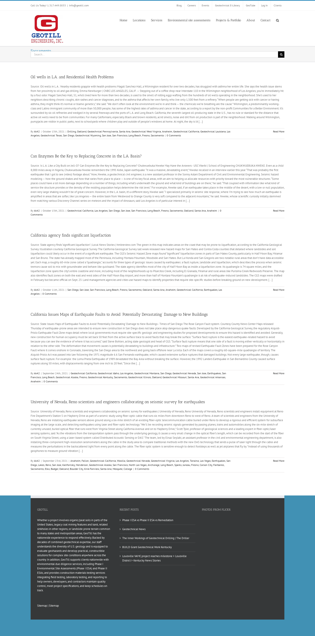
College (128, 468)
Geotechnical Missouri (175, 377)
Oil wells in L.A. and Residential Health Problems (72, 77)
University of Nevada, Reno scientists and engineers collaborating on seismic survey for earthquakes (118, 401)
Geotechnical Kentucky (100, 377)
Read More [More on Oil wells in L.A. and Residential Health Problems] (278, 131)
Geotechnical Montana (146, 373)
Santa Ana (124, 131)
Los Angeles (101, 210)
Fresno (146, 135)
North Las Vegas (138, 465)
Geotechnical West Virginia (146, 131)
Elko (47, 468)
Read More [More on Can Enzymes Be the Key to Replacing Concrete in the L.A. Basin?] (278, 210)
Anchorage (153, 465)
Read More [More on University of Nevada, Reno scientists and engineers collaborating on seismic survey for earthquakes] (278, 460)
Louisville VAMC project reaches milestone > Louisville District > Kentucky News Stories (154, 558)
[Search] (281, 54)
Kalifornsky (68, 465)
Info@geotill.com (79, 5)
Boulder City (76, 468)
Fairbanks (218, 465)
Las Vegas (205, 460)
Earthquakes (210, 289)
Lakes (41, 465)
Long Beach (134, 135)
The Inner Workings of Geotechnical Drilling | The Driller (155, 538)
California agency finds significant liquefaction (71, 235)
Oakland (81, 131)
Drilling (71, 131)
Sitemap (42, 605)
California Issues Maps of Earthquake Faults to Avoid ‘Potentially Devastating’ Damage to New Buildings (119, 314)
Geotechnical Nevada (184, 373)
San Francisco (119, 135)
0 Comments (174, 135)
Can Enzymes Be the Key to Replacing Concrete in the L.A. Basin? (86, 156)
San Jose (106, 135)
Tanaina (194, 460)
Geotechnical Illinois (139, 377)
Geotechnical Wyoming (88, 135)
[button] (277, 20)
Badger (54, 468)
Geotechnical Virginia (163, 460)
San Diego (68, 135)
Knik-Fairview (91, 468)
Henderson (82, 465)
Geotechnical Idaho (108, 373)
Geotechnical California (186, 131)
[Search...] (154, 54)
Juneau (186, 465)
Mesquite (117, 468)
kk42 (37, 131)
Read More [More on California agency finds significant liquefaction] (278, 289)
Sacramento (157, 135)
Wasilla (121, 460)
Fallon (85, 460)
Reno (48, 465)
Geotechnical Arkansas (212, 377)
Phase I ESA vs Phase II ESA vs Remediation (147, 520)
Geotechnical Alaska (67, 377)
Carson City (206, 465)
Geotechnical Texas (51, 135)
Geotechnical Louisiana (213, 131)
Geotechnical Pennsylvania (103, 131)
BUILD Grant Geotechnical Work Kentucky (147, 547)
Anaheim (167, 131)
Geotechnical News (133, 529)
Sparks (178, 465)
